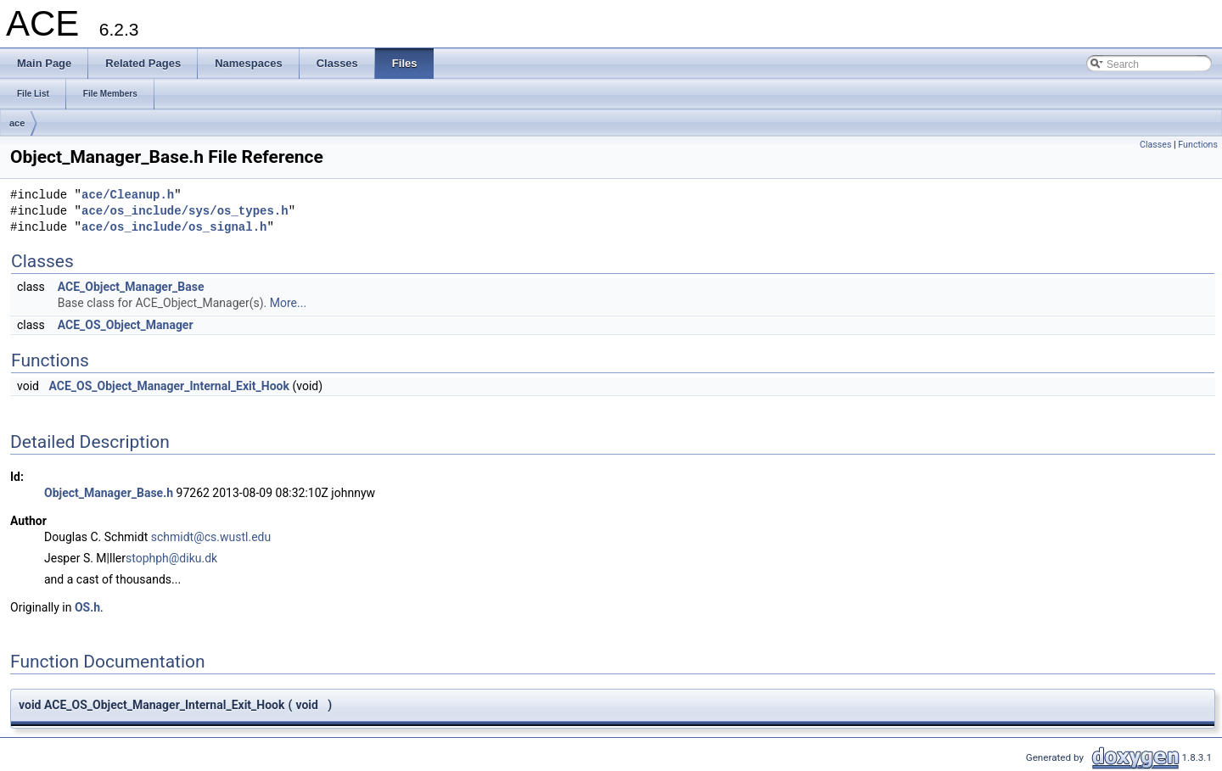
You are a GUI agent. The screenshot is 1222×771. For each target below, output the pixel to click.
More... (288, 303)
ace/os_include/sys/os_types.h (185, 212)
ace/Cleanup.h (127, 195)
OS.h (87, 607)
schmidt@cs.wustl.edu (211, 537)
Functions (1198, 144)
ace (17, 123)
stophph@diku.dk (171, 558)
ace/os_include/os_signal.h (173, 228)
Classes (1155, 144)
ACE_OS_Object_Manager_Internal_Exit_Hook (168, 386)
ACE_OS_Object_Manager (125, 325)
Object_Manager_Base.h (108, 493)
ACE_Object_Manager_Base (131, 286)
